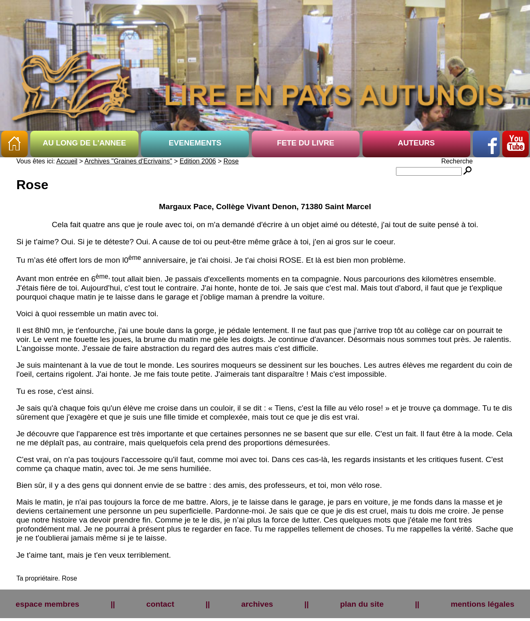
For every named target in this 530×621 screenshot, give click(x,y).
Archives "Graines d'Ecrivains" (128, 161)
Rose (231, 161)
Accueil (67, 161)
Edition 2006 (198, 161)
